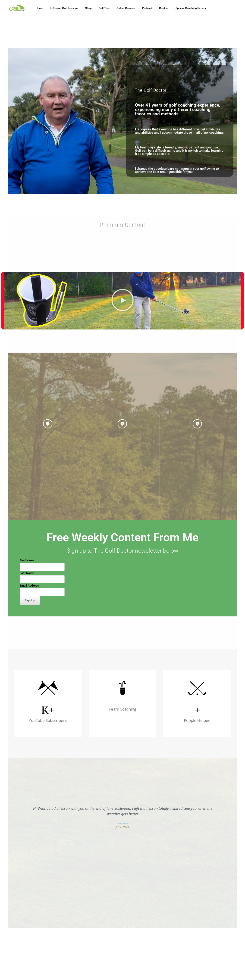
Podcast (147, 8)
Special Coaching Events (191, 8)
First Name (27, 560)
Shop (88, 8)
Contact (164, 8)
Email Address (29, 585)
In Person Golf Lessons (64, 8)
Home (39, 8)
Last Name (27, 573)
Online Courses (125, 8)
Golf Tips (103, 8)
